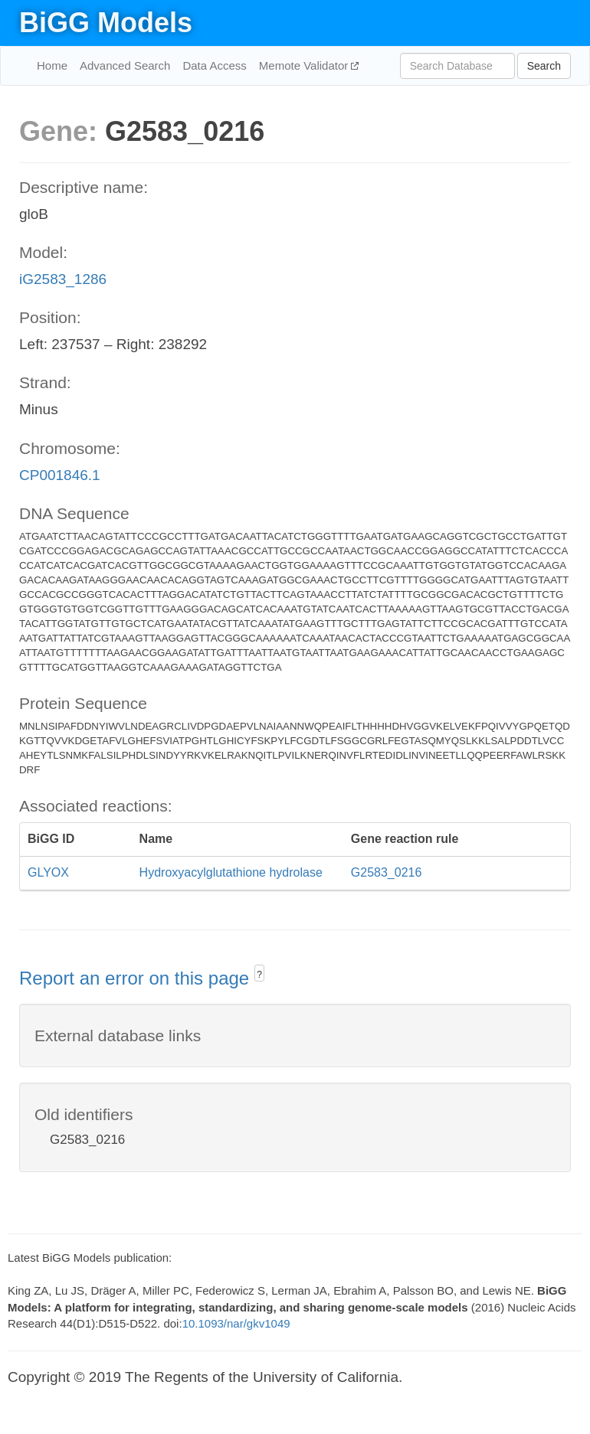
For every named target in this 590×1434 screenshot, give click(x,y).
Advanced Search (125, 65)
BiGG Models (105, 22)
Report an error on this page (136, 978)
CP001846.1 (59, 475)
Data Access (214, 65)
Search (544, 66)
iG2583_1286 (63, 279)
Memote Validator (305, 65)
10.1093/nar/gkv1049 (236, 1323)
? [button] (259, 974)
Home (52, 65)
